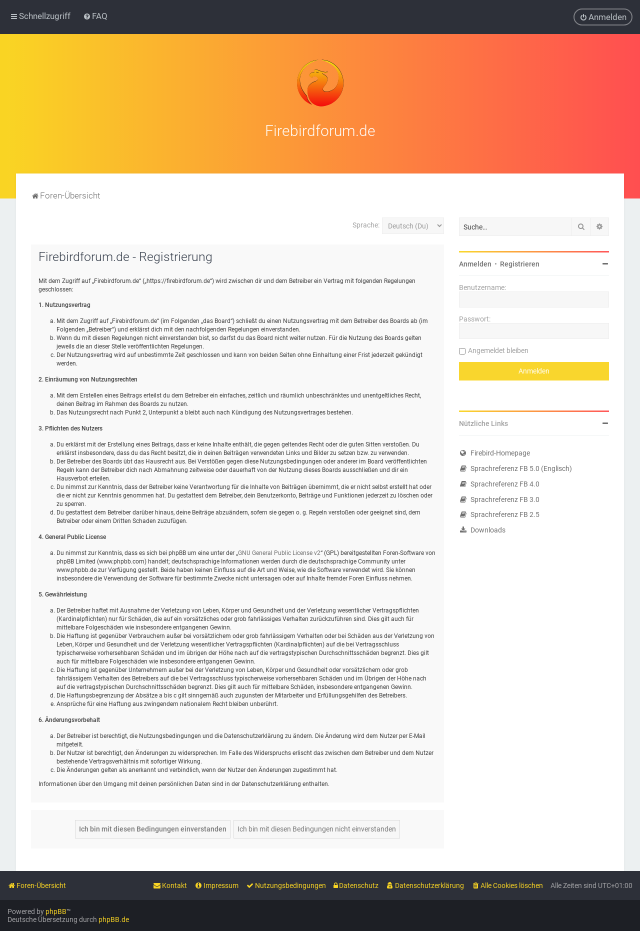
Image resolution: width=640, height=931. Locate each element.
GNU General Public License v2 (279, 552)
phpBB (56, 912)
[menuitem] (95, 16)
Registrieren (520, 263)
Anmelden (475, 263)
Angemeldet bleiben (498, 350)
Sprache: (366, 224)
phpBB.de (113, 920)
